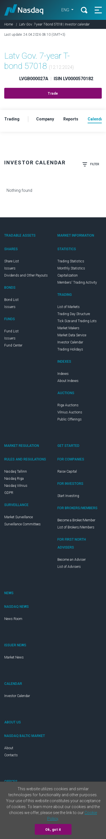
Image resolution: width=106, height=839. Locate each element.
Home (8, 24)
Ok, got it (53, 830)
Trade (53, 93)
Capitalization (67, 275)
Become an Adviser (71, 560)
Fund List (11, 331)
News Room (13, 619)
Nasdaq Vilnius (15, 486)
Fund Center (13, 345)
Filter (90, 164)
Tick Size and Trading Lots (77, 321)
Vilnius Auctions (69, 412)
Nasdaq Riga (14, 479)
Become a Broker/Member (76, 520)
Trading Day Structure (73, 314)
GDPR (8, 493)
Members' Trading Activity (77, 282)
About (8, 748)
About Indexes (68, 381)
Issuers (10, 268)
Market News (14, 657)
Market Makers (68, 328)
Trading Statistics (70, 261)
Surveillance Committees (22, 524)
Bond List (11, 300)
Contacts (11, 755)
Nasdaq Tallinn (15, 471)
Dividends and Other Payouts (26, 275)
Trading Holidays (70, 349)
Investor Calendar (70, 342)
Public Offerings (69, 419)
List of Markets (68, 307)
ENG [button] (65, 10)
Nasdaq (24, 10)
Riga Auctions (68, 405)
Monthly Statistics (71, 268)
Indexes (63, 374)
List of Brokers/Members (75, 527)
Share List (11, 261)
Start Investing (68, 496)
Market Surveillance (18, 517)
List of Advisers (69, 567)
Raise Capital (67, 471)
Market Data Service (71, 335)
